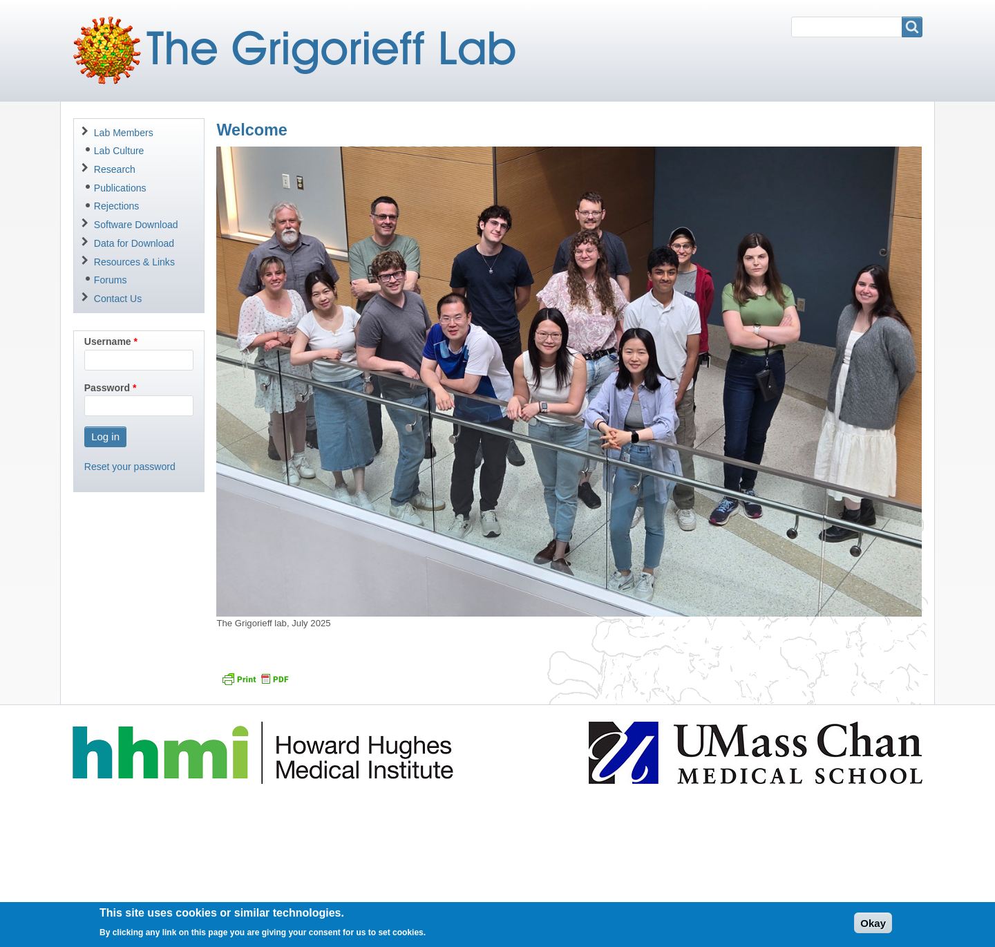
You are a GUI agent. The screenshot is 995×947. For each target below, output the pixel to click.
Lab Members (123, 132)
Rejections (117, 206)
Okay (873, 926)
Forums (110, 279)
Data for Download (134, 243)
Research (114, 169)
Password (107, 387)
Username (107, 341)
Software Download (136, 224)
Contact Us (118, 298)
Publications (120, 188)
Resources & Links (134, 262)
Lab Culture (119, 150)
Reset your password (130, 466)
